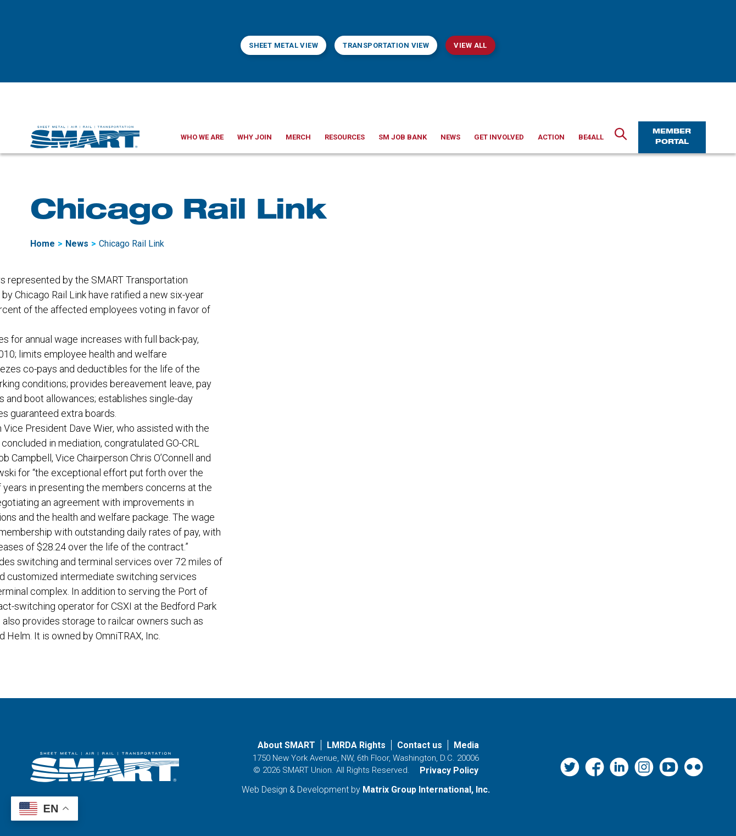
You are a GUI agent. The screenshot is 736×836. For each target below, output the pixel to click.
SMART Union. (308, 770)
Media (466, 745)
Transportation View (386, 45)
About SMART (286, 745)
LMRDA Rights (356, 745)
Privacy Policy (449, 770)
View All (470, 45)
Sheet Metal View (283, 45)
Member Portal (672, 137)
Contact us (419, 745)
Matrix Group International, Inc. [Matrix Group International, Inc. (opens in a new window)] (426, 789)
